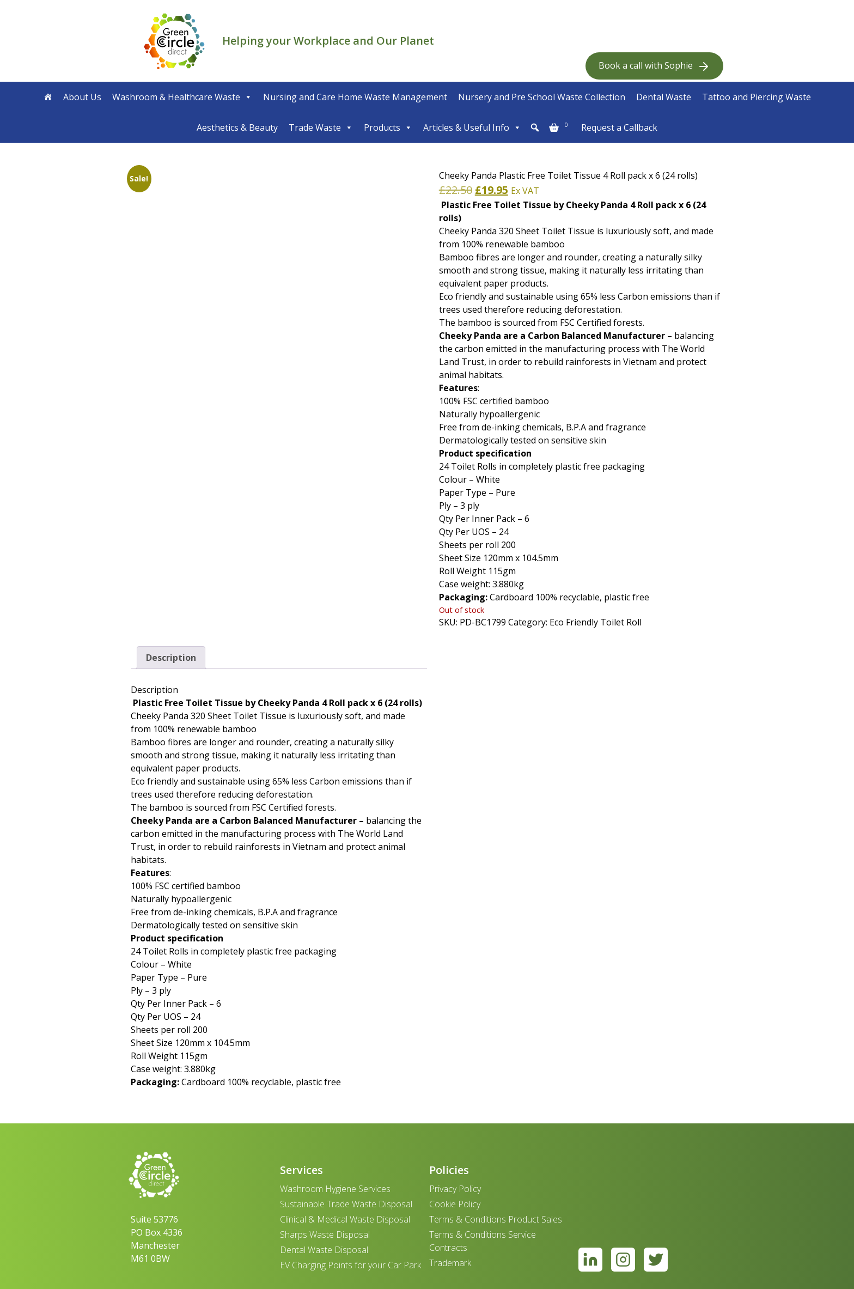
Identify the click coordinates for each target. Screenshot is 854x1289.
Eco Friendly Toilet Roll (596, 622)
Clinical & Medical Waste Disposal (345, 1219)
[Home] (48, 97)
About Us (82, 97)
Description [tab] (171, 658)
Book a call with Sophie (654, 66)
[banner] (174, 41)
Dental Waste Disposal (324, 1250)
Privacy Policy (455, 1189)
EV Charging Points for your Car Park (350, 1265)
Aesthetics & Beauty (237, 127)
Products (388, 127)
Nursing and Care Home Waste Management (355, 97)
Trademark (450, 1263)
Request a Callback (619, 127)
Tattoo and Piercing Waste (756, 97)
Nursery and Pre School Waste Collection (541, 97)
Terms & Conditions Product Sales (495, 1219)
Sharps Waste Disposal (325, 1235)
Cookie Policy (454, 1204)
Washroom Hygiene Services (335, 1189)
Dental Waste (663, 97)
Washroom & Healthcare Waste (182, 97)
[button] (535, 127)
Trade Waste (321, 127)
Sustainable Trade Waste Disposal (346, 1204)
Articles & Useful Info (472, 127)
